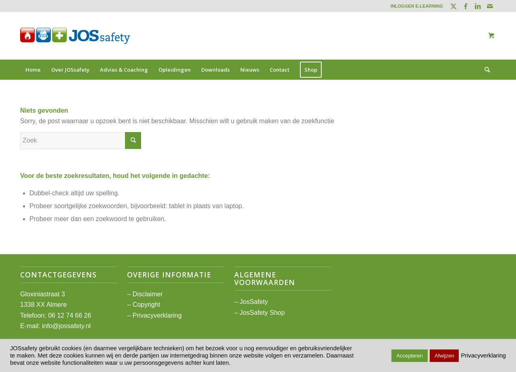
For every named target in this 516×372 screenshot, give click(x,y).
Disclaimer (148, 294)
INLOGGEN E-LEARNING (417, 6)
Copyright (146, 304)
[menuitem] (415, 6)
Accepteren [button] (409, 356)
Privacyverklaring (157, 315)
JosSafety (253, 301)
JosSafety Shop (262, 312)
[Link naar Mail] (490, 6)
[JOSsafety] (75, 36)
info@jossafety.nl (66, 325)
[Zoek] (484, 70)
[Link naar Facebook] (465, 6)
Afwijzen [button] (444, 356)
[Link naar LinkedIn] (477, 6)
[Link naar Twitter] (453, 6)
